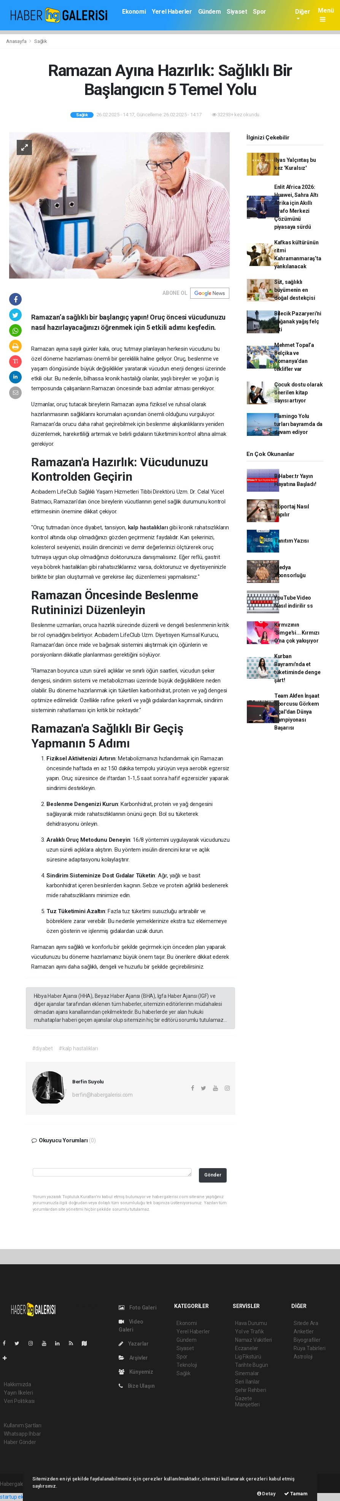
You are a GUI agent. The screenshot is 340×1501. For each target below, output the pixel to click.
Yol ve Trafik (249, 1331)
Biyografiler (307, 1340)
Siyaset (237, 11)
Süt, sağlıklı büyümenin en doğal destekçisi (294, 290)
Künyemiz (136, 1372)
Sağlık (40, 41)
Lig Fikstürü (248, 1357)
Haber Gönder (20, 1442)
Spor (259, 11)
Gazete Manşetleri (247, 1401)
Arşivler (133, 1358)
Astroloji (303, 1357)
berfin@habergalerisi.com (102, 1095)
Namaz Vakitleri (253, 1340)
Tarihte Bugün (251, 1365)
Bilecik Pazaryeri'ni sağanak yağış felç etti (297, 321)
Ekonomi (134, 11)
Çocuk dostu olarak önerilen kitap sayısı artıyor (298, 393)
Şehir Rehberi (250, 1390)
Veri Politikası (19, 1401)
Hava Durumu (251, 1323)
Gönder (212, 1175)
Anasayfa (16, 41)
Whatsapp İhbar (22, 1434)
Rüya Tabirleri (309, 1348)
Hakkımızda (17, 1384)
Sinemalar (247, 1373)
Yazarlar (134, 1344)
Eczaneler (246, 1348)
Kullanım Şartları (22, 1425)
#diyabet (42, 1048)
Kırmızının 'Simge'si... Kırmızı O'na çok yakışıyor (296, 633)
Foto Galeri (138, 1308)
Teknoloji (186, 1365)
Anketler (303, 1331)
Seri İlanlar (247, 1382)
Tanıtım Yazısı (291, 541)
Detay (266, 1493)
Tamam (296, 1493)
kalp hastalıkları (149, 527)
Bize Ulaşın (137, 1386)
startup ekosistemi (22, 1497)
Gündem (209, 11)
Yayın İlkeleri (18, 1393)
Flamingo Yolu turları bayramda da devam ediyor (298, 424)
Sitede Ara (306, 1323)
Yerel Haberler (172, 11)
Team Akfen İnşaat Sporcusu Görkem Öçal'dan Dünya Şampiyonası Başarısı (296, 712)
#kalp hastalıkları (78, 1048)
